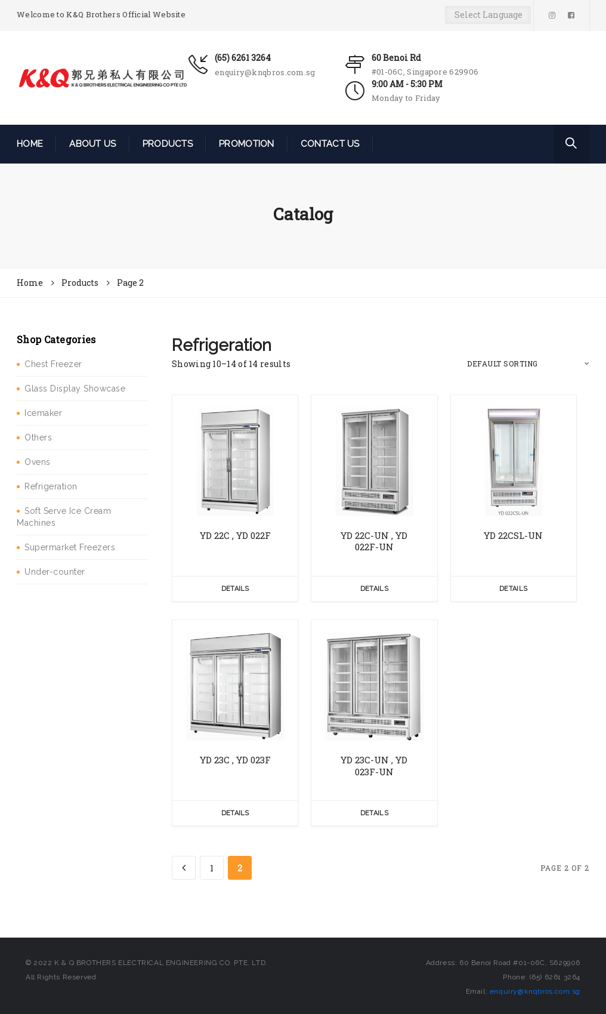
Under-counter (54, 572)
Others (38, 437)
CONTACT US (330, 143)
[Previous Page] (184, 868)
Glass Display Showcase (74, 388)
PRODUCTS (168, 143)
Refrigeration (51, 486)
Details (235, 589)
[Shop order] (528, 363)
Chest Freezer (53, 364)
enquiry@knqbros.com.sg (265, 72)
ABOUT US (92, 143)
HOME (30, 143)
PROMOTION (246, 143)
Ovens (37, 462)
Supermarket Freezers (69, 547)
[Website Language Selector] (488, 15)
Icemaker (43, 413)
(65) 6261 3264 (243, 57)
